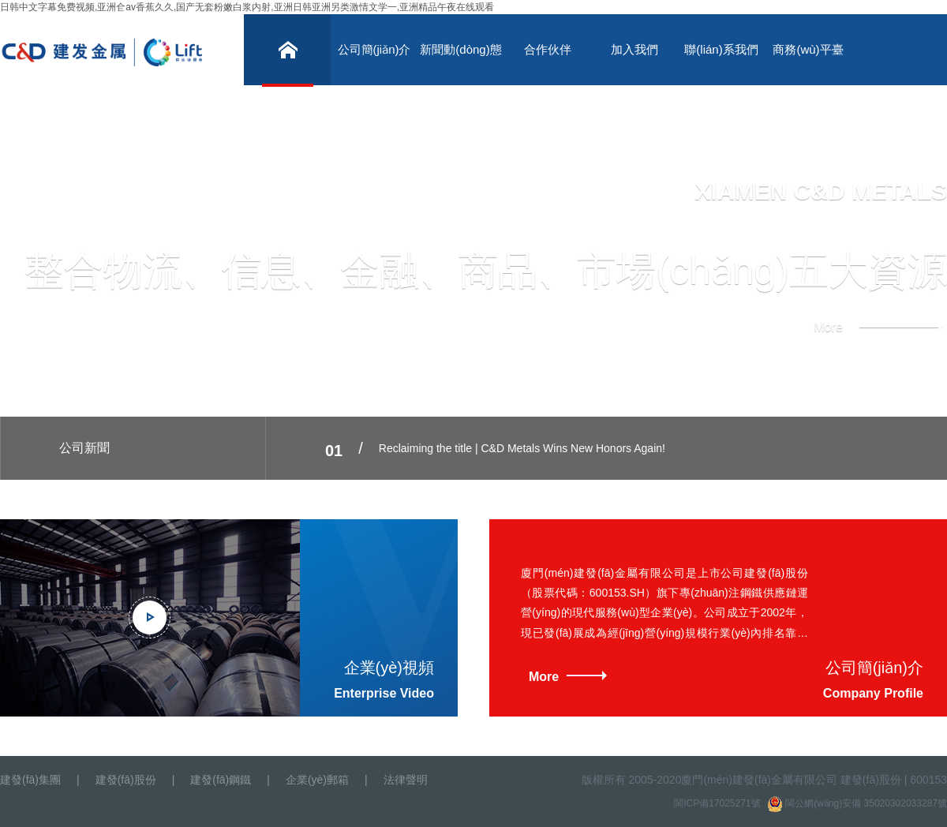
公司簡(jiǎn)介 (374, 49)
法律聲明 (406, 779)
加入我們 (634, 49)
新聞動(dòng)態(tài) (460, 64)
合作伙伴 (547, 49)
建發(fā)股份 (125, 779)
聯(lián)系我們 (721, 49)
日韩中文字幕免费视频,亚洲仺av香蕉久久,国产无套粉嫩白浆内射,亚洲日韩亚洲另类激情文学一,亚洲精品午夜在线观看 (247, 7)
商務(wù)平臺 (808, 49)
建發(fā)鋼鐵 (220, 779)
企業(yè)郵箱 (317, 779)
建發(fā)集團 (30, 779)
